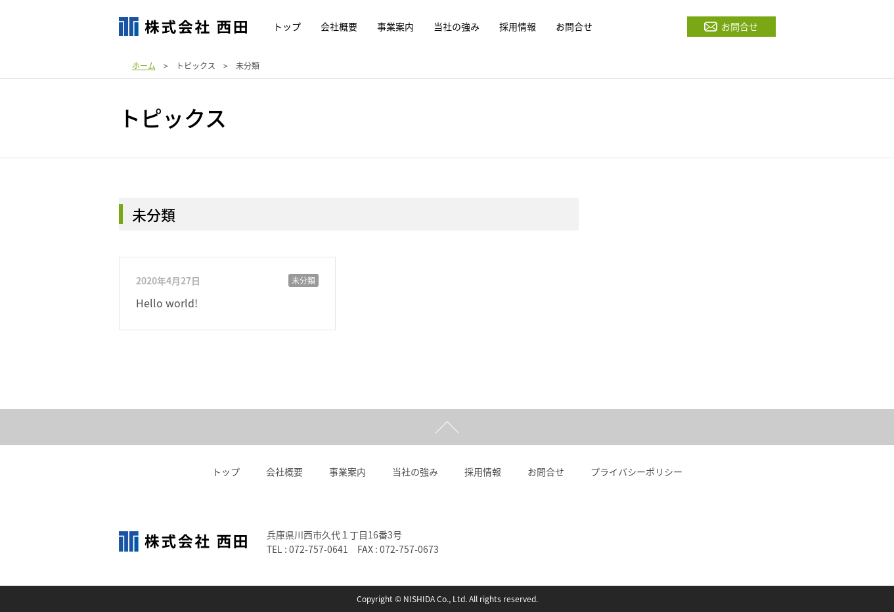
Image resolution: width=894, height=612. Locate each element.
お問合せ (731, 26)
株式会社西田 (183, 26)
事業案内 (347, 471)
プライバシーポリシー (636, 471)
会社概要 (284, 471)
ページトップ (447, 427)
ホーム (144, 66)
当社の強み (415, 471)
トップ (226, 471)
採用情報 (482, 471)
